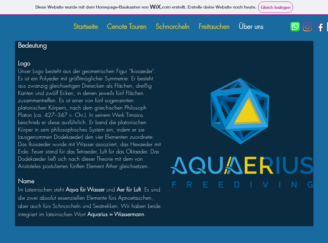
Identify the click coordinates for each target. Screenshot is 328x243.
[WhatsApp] (295, 26)
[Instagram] (307, 26)
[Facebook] (319, 26)
